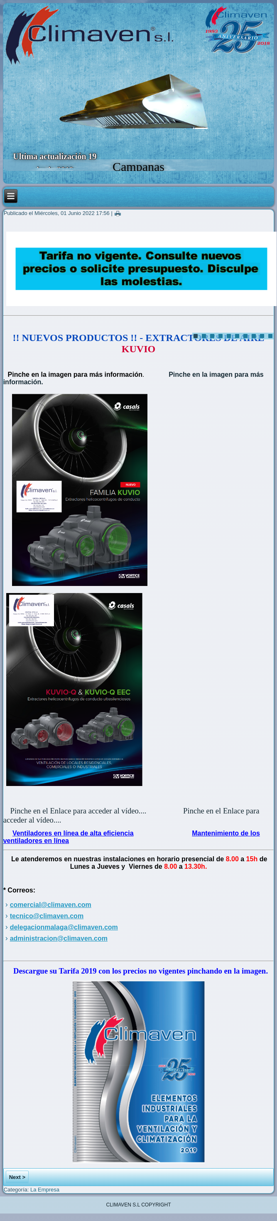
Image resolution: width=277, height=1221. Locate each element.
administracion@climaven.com (59, 938)
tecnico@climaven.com (46, 915)
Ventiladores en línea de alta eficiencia (73, 833)
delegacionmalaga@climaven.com (64, 927)
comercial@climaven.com (50, 904)
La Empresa (44, 1189)
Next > (17, 1177)
